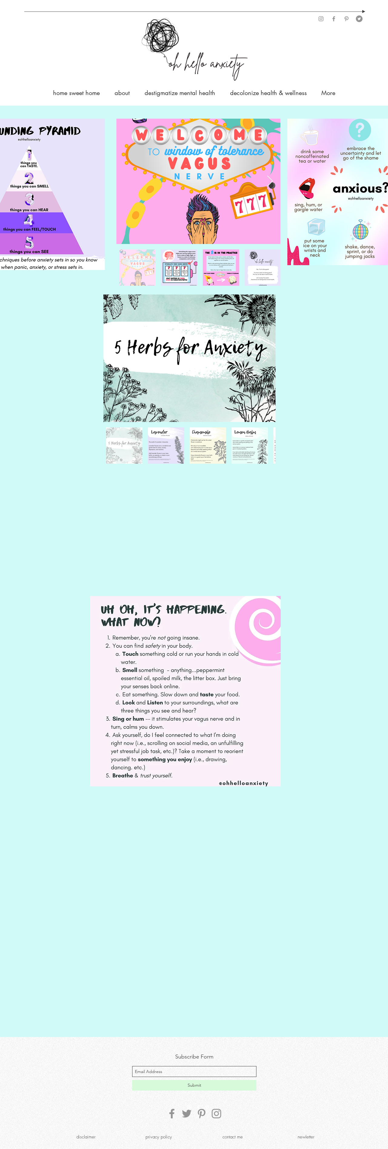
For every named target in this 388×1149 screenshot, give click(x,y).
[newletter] (305, 1137)
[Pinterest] (346, 18)
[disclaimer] (85, 1137)
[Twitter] (359, 18)
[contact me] (232, 1137)
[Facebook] (333, 18)
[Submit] (194, 1085)
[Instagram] (321, 18)
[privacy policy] (158, 1137)
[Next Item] (269, 181)
